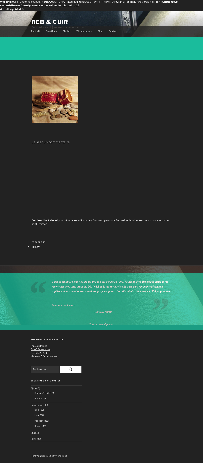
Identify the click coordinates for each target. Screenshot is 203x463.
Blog (100, 31)
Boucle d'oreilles (42, 393)
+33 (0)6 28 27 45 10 (41, 353)
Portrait (35, 31)
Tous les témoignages (101, 324)
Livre (37, 415)
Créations (51, 31)
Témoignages (84, 31)
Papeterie (39, 420)
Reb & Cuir (50, 22)
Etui (33, 433)
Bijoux (34, 388)
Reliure (34, 438)
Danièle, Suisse (103, 311)
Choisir (66, 31)
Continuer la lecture (63, 305)
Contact (113, 31)
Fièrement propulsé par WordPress (49, 455)
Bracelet (38, 398)
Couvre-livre (37, 405)
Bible (36, 409)
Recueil (38, 426)
